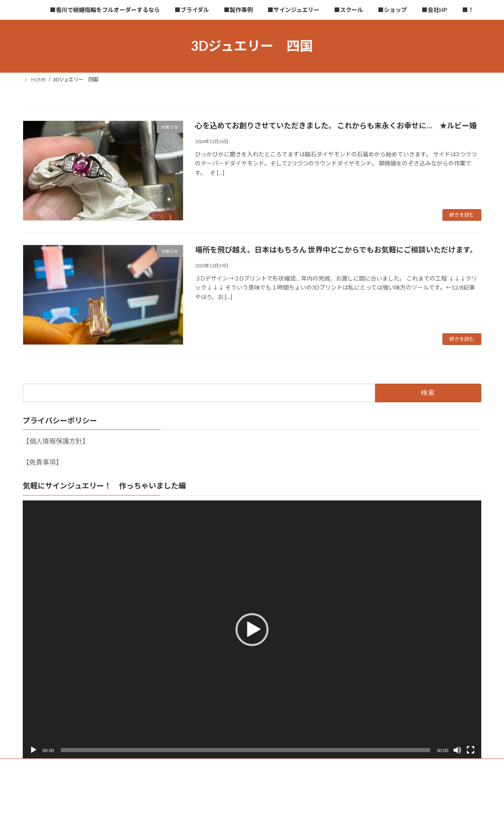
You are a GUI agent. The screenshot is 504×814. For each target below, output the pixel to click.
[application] (252, 629)
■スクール (300, 766)
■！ (412, 766)
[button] (252, 629)
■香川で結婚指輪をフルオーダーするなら (78, 766)
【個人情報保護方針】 (56, 441)
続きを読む (461, 215)
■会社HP (380, 766)
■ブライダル (156, 766)
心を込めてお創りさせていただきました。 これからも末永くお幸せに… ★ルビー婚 (336, 125)
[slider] (245, 750)
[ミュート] (457, 750)
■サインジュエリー (250, 766)
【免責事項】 (42, 462)
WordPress (207, 799)
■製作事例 (199, 766)
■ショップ (341, 766)
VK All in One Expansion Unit (305, 799)
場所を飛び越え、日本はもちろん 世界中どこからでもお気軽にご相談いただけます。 (336, 249)
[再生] (33, 750)
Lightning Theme (250, 799)
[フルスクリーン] (470, 750)
